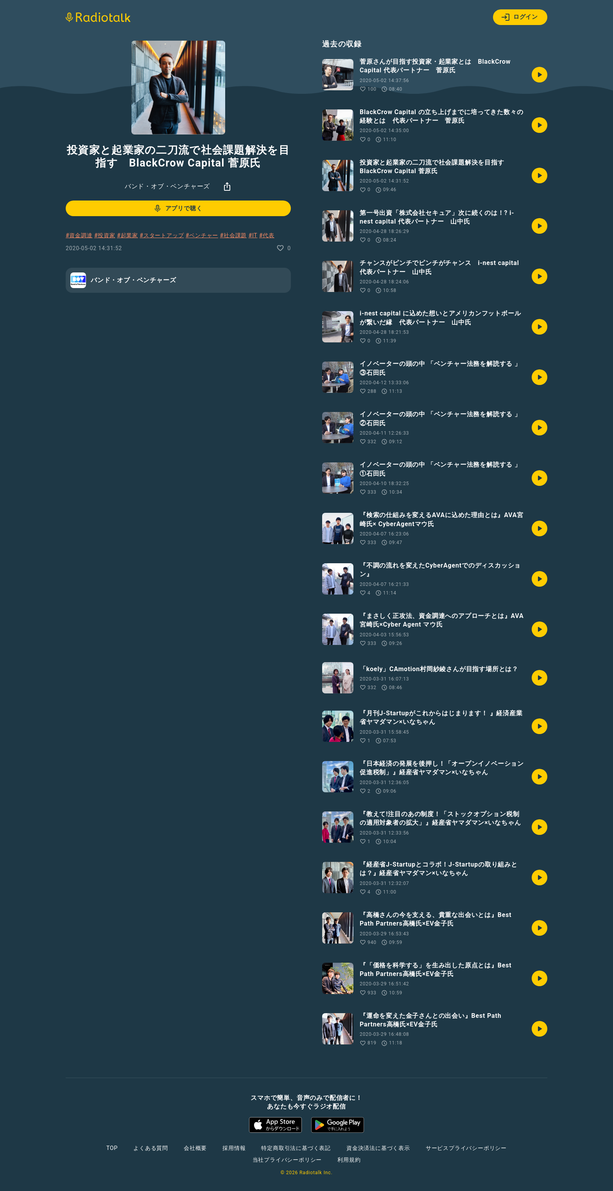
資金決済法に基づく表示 (378, 1148)
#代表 (266, 235)
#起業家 (127, 235)
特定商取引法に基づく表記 (296, 1148)
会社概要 (195, 1148)
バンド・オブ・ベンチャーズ (167, 186)
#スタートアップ (162, 235)
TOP (112, 1148)
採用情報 (234, 1148)
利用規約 (348, 1160)
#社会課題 (233, 235)
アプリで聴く (178, 208)
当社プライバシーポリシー (287, 1160)
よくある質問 (150, 1148)
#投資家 (104, 235)
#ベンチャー (202, 235)
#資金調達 (79, 235)
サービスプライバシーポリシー (466, 1148)
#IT (252, 235)
